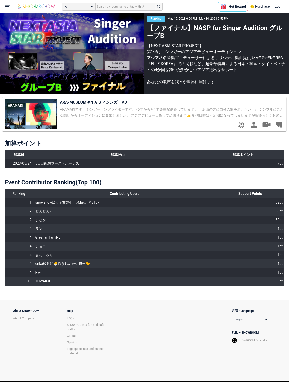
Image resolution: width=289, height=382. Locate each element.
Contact (72, 336)
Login (279, 6)
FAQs (70, 318)
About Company (24, 318)
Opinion (72, 342)
